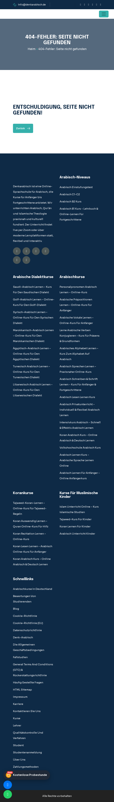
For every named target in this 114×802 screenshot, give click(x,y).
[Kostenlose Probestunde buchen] (26, 775)
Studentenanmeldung (27, 752)
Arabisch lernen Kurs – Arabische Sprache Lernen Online (77, 460)
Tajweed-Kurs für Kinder (75, 519)
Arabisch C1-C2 (70, 194)
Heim (31, 49)
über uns (19, 759)
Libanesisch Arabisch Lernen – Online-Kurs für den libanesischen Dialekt (33, 390)
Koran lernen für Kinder (75, 526)
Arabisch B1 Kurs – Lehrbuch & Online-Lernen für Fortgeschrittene (79, 214)
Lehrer (17, 725)
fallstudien (20, 657)
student (18, 745)
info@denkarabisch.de (32, 4)
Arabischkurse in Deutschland (32, 589)
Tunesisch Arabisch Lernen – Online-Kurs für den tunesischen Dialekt (31, 372)
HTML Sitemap (22, 689)
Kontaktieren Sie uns (27, 711)
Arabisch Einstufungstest (76, 187)
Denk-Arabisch (23, 637)
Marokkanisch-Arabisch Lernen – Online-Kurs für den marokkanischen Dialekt (33, 336)
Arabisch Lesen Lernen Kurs (77, 397)
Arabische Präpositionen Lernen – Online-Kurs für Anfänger (76, 305)
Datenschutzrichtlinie (27, 630)
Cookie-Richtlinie (25, 616)
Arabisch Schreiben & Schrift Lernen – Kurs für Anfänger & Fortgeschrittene (79, 384)
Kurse (16, 718)
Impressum (20, 696)
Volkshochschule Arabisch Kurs (80, 447)
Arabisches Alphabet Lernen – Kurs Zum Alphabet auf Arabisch (79, 354)
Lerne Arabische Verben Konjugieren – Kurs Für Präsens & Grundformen (79, 336)
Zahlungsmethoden (26, 766)
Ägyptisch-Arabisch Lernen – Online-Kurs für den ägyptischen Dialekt (32, 354)
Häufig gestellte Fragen (28, 682)
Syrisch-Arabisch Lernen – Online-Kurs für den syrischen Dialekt (33, 317)
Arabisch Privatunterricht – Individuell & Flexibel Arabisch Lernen (80, 410)
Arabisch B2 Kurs (70, 201)
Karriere (18, 704)
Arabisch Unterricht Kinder (77, 533)
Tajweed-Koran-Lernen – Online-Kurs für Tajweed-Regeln (29, 508)
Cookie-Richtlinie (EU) (28, 623)
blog (16, 608)
